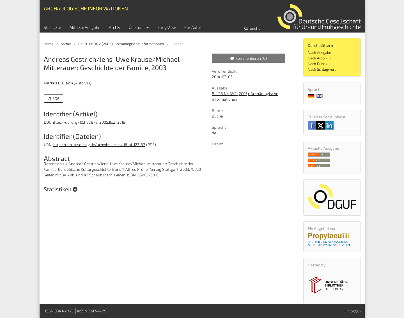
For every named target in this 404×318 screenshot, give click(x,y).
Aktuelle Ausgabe (85, 27)
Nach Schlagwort (322, 69)
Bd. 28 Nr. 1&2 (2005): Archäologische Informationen (121, 44)
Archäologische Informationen (86, 8)
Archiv (114, 27)
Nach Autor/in (319, 58)
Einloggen (353, 311)
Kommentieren (248, 58)
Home (48, 44)
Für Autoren (195, 27)
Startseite (52, 27)
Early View (166, 27)
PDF (55, 98)
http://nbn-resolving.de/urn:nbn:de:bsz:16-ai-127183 (99, 144)
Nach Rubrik (317, 63)
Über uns (137, 27)
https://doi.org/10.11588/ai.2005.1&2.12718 (88, 122)
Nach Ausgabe (319, 52)
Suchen (256, 28)
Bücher (218, 116)
